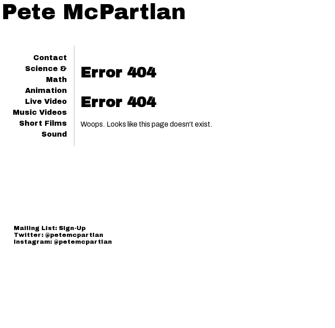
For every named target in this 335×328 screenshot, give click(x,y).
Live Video (46, 101)
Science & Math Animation (46, 79)
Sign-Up (72, 228)
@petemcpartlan (74, 234)
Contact (50, 58)
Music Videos (40, 112)
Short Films (43, 123)
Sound (54, 134)
